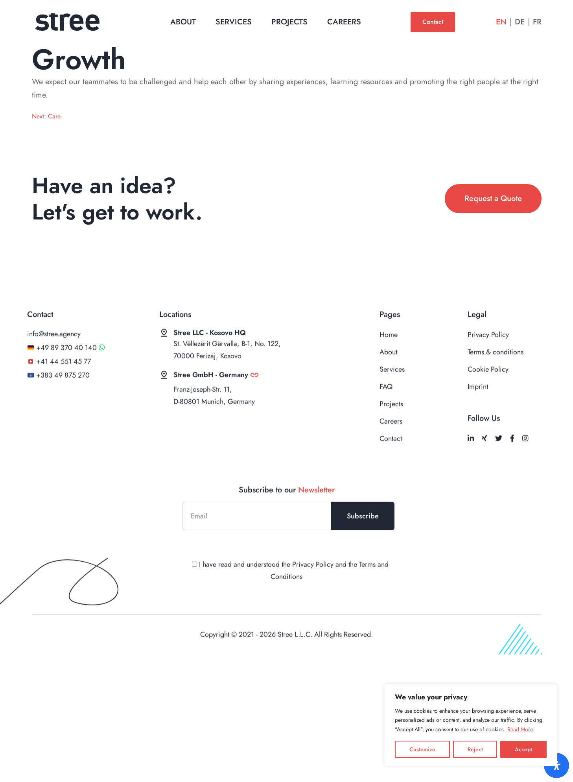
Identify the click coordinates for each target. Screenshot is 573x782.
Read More (520, 729)
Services (234, 22)
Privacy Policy (488, 350)
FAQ (386, 402)
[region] (470, 725)
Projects (289, 22)
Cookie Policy (488, 385)
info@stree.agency (54, 350)
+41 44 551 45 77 (63, 377)
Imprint (478, 402)
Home (389, 350)
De (520, 22)
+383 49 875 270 (63, 391)
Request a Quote (493, 198)
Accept (523, 749)
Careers (344, 22)
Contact (432, 21)
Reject (475, 749)
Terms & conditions (495, 368)
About (183, 22)
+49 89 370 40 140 (66, 363)
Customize (422, 749)
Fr (537, 22)
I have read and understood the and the (287, 586)
